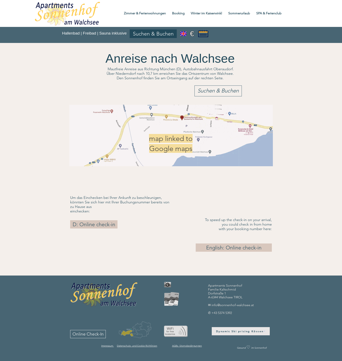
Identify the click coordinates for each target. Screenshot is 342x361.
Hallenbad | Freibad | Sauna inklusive (94, 33)
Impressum (107, 345)
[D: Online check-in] (93, 224)
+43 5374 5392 (222, 313)
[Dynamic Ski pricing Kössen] (241, 331)
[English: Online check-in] (234, 247)
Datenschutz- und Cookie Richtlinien (137, 345)
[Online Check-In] (88, 334)
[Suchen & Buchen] (153, 33)
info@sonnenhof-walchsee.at (233, 305)
